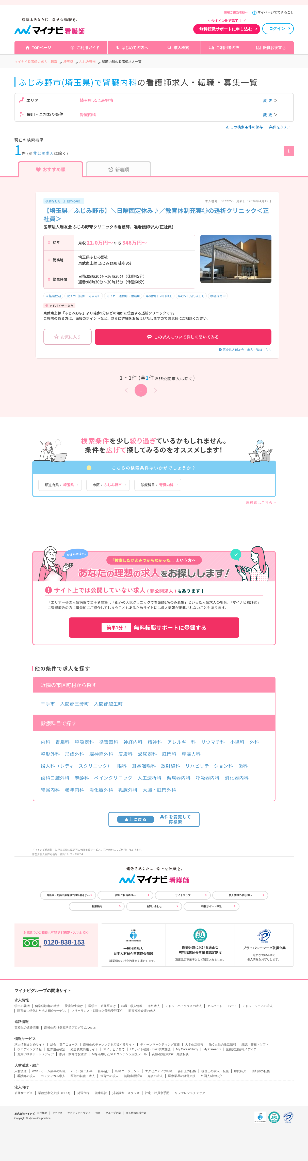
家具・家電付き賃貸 (73, 1054)
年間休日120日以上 (159, 296)
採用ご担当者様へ (236, 12)
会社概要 (42, 1113)
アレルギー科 (181, 741)
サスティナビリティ (79, 1113)
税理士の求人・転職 (215, 1071)
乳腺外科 (128, 789)
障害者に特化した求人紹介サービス (41, 1011)
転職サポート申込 (211, 906)
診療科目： (157, 484)
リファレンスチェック (190, 1093)
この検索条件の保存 (245, 126)
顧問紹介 (240, 1071)
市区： (107, 484)
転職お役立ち (274, 47)
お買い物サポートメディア (35, 1054)
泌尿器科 (147, 753)
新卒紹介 (104, 1071)
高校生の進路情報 (26, 1027)
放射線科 (170, 765)
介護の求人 (155, 1076)
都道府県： (59, 484)
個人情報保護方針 (136, 1113)
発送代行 (83, 1093)
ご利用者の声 (227, 47)
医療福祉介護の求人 (142, 1011)
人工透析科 (150, 777)
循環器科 (109, 741)
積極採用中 (217, 296)
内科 (46, 741)
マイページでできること (275, 12)
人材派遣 (20, 1071)
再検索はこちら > (261, 502)
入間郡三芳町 (74, 703)
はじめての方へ (134, 47)
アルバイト (214, 1006)
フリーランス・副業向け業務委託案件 (97, 1011)
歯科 (243, 765)
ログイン (277, 28)
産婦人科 (191, 753)
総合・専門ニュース (64, 1044)
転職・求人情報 (131, 1006)
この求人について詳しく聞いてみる (183, 337)
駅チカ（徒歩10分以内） (84, 296)
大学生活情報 (194, 1044)
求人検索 (181, 47)
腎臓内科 (50, 789)
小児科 (237, 741)
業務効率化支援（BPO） (55, 1093)
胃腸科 (62, 741)
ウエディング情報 (29, 1049)
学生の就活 (22, 1006)
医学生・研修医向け (102, 1006)
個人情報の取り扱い (240, 895)
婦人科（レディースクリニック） (76, 765)
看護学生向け (74, 1006)
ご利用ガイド (88, 47)
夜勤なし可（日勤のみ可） (63, 201)
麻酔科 (82, 777)
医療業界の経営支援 (182, 1076)
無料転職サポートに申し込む (225, 29)
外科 (254, 741)
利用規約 (97, 906)
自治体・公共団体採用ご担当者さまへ (68, 895)
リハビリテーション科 (209, 765)
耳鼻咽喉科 (144, 765)
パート (232, 1006)
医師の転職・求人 (83, 1076)
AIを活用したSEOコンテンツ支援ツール (119, 1054)
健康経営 (101, 1093)
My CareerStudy (187, 1049)
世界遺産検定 (56, 1049)
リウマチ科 (213, 741)
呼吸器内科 (208, 777)
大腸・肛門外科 (159, 789)
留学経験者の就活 (47, 1006)
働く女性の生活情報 (222, 1044)
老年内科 (74, 789)
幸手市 (48, 703)
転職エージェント (127, 1071)
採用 (98, 1113)
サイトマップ (182, 895)
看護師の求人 (26, 1076)
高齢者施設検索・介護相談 (170, 1054)
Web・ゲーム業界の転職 (49, 1071)
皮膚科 (125, 753)
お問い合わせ (154, 906)
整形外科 (50, 753)
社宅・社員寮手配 (157, 1093)
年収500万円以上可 (191, 296)
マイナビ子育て (114, 1049)
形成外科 (74, 753)
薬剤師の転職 (261, 1071)
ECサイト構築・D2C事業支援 (150, 1049)
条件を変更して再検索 (154, 819)
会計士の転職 (187, 1071)
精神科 (155, 741)
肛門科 (169, 753)
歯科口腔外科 (55, 777)
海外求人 (154, 1006)
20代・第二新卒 (81, 1071)
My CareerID (212, 1049)
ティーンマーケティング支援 (160, 1044)
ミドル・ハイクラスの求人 (183, 1006)
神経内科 (133, 741)
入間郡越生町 (108, 703)
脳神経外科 (101, 753)
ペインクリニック (113, 777)
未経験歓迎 (53, 296)
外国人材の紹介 (211, 1076)
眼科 (122, 765)
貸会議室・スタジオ (126, 1093)
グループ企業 (113, 1113)
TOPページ (41, 47)
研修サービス (23, 1093)
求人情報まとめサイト (29, 1044)
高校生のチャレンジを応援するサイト (109, 1044)
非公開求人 (43, 153)
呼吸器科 (84, 741)
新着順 (118, 169)
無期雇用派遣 (133, 1076)
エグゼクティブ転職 (158, 1071)
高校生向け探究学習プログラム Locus (70, 1027)
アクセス (57, 1113)
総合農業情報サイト (84, 1049)
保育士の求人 (109, 1076)
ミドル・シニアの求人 (257, 1006)
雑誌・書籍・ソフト (255, 1044)
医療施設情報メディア (241, 1049)
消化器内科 (237, 777)
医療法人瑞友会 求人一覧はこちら (247, 349)
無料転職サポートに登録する (154, 627)
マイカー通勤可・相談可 (123, 296)
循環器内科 (179, 777)
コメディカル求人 (53, 1076)
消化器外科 (101, 789)
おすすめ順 (51, 169)
